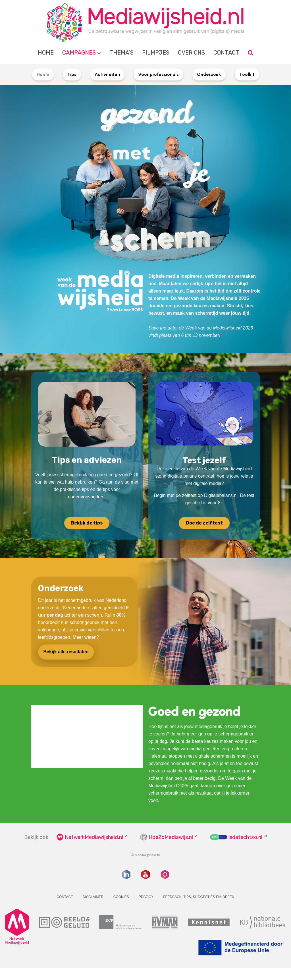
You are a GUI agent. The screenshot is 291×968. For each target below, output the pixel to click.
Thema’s (121, 52)
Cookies (121, 897)
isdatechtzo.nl (245, 837)
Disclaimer (93, 897)
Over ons (191, 52)
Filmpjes (155, 52)
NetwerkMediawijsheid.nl (94, 837)
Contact (226, 52)
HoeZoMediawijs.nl (171, 837)
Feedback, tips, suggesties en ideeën (198, 897)
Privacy (146, 897)
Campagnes (79, 52)
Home (46, 52)
